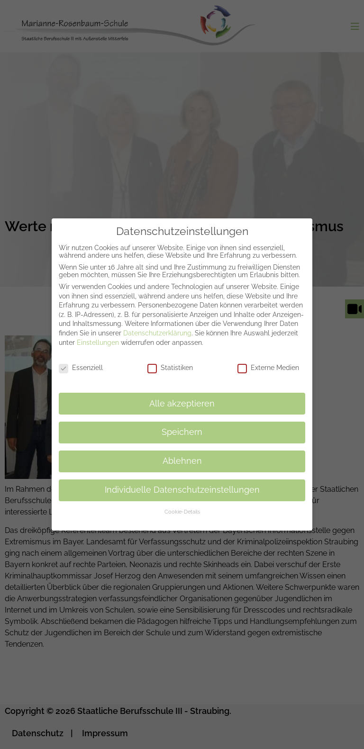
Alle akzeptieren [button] (182, 397)
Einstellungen (98, 336)
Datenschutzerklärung (157, 327)
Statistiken (170, 361)
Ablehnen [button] (182, 455)
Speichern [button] (182, 426)
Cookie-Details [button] (182, 505)
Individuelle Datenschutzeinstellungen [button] (182, 483)
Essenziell (81, 361)
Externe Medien (268, 361)
